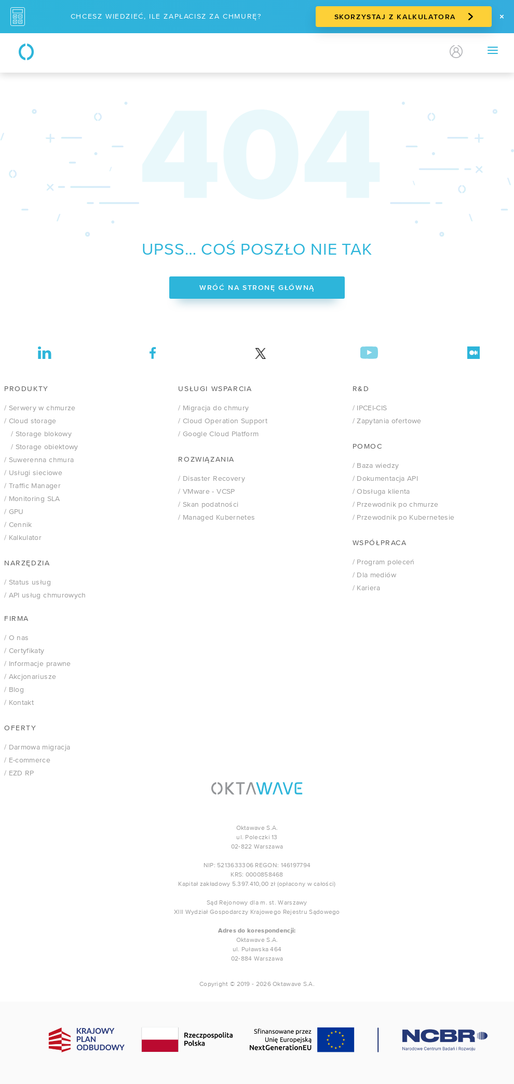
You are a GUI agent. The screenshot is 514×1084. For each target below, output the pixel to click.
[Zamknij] (502, 16)
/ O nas (16, 638)
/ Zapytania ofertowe (387, 421)
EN (427, 52)
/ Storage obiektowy (41, 447)
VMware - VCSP (206, 491)
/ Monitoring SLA (32, 499)
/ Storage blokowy (38, 434)
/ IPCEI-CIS (370, 408)
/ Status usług (27, 582)
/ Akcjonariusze (30, 676)
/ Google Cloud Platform (218, 434)
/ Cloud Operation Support (222, 421)
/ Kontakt (19, 702)
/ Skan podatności (208, 504)
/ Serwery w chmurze (40, 408)
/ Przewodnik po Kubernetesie (404, 517)
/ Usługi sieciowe (33, 473)
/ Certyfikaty (24, 651)
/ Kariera (367, 588)
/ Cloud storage (30, 421)
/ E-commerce (27, 760)
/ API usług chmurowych (45, 595)
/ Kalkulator (23, 537)
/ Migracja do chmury (213, 408)
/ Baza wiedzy (376, 465)
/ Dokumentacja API (385, 478)
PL (409, 52)
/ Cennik (18, 525)
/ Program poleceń (384, 562)
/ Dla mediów (374, 575)
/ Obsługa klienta (381, 491)
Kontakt (364, 51)
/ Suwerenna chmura (39, 460)
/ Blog (14, 689)
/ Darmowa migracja (37, 747)
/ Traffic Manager (32, 486)
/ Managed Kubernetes (216, 517)
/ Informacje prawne (37, 664)
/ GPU (14, 512)
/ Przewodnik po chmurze (396, 504)
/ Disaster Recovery (211, 478)
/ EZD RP (19, 773)
